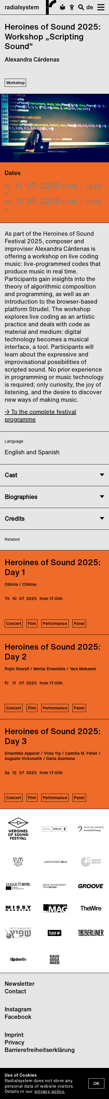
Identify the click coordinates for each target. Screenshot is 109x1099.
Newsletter (19, 983)
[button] (98, 7)
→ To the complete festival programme (40, 416)
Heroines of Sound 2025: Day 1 (53, 567)
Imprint (14, 1034)
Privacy (14, 1042)
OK (96, 1083)
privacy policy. (50, 1091)
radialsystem (30, 7)
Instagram (18, 1009)
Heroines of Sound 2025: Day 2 (53, 651)
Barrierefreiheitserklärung (40, 1050)
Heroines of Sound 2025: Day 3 (53, 736)
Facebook (18, 1016)
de (89, 7)
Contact (15, 991)
